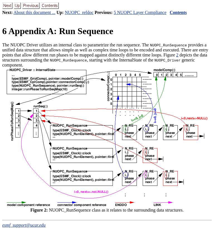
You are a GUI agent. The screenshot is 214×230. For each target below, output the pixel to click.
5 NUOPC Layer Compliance (140, 12)
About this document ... (34, 12)
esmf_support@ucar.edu (24, 225)
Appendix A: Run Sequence (57, 31)
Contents (178, 12)
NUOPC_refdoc (79, 12)
